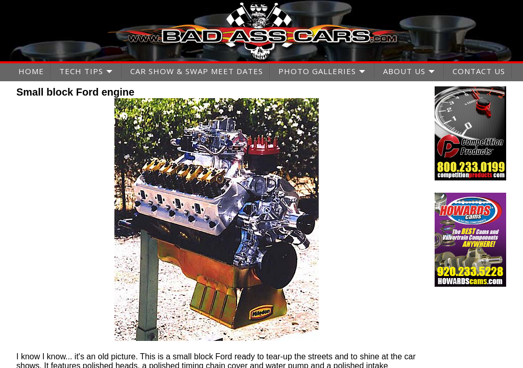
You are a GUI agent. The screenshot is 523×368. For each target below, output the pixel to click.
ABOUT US (404, 71)
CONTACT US (479, 71)
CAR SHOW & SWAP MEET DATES (196, 71)
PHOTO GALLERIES (317, 71)
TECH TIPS (81, 71)
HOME (31, 71)
